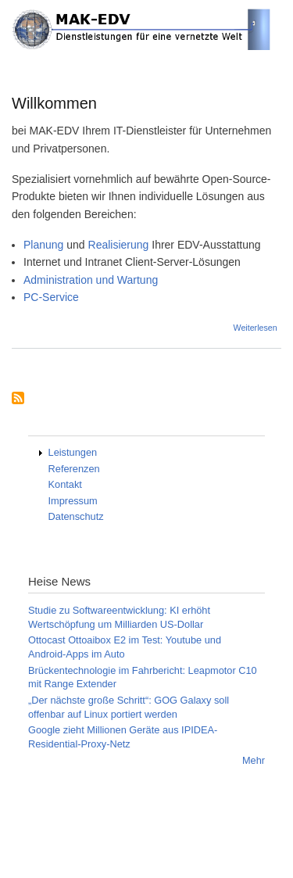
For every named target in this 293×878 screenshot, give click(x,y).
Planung (44, 244)
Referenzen (74, 469)
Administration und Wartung (90, 280)
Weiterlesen (255, 327)
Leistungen (73, 452)
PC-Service (51, 297)
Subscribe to (18, 399)
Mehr (253, 760)
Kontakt (65, 484)
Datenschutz (76, 516)
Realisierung (118, 244)
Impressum (73, 501)
